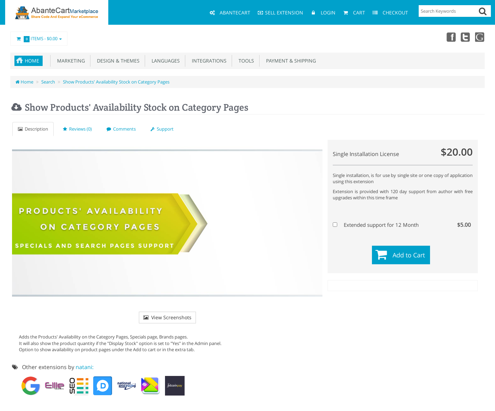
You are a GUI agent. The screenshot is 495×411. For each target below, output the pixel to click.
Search (48, 82)
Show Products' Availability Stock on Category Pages (116, 82)
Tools (245, 60)
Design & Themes (117, 60)
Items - (39, 38)
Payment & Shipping (289, 60)
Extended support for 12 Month (402, 225)
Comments (121, 129)
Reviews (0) (77, 129)
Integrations (208, 60)
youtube (480, 37)
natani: (85, 367)
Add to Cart (409, 255)
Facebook (449, 37)
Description (33, 129)
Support (162, 129)
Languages (164, 60)
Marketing (69, 60)
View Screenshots (167, 317)
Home (32, 60)
